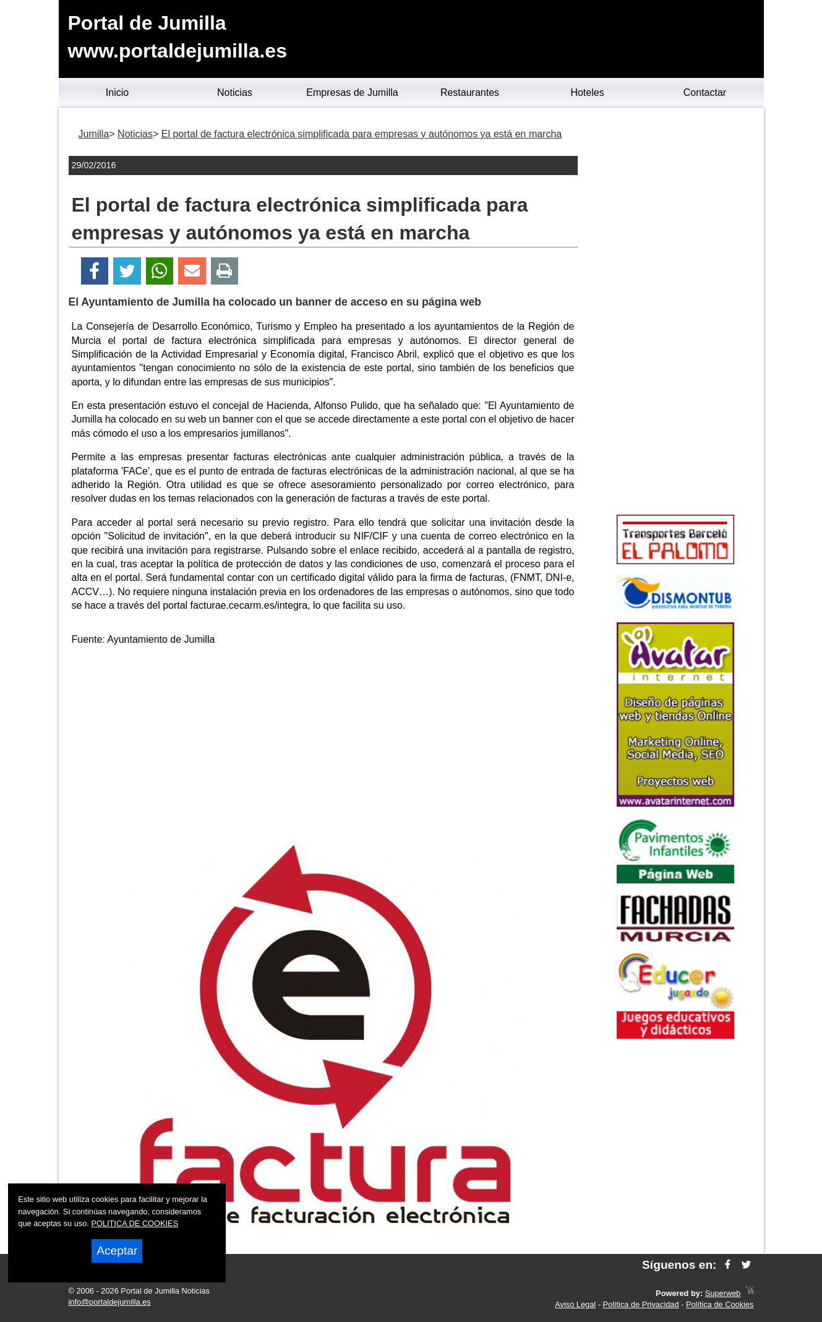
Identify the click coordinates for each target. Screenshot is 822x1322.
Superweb (723, 1293)
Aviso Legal (575, 1304)
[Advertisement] (323, 743)
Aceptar (116, 1250)
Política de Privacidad (641, 1304)
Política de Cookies (720, 1304)
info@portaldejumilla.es (110, 1302)
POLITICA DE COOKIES (134, 1223)
